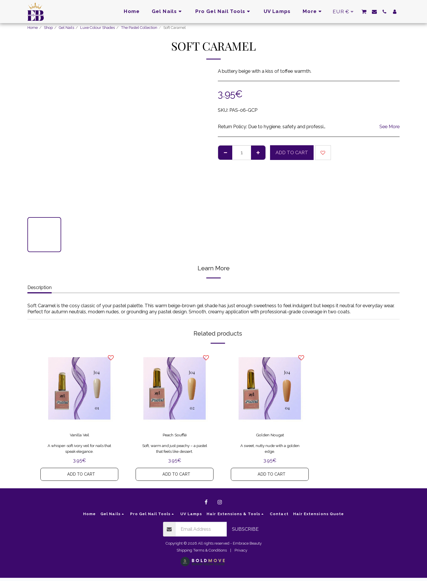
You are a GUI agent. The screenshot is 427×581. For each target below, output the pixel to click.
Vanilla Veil (79, 436)
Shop (48, 27)
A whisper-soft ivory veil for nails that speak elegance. (79, 451)
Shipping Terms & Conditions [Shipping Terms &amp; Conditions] (202, 553)
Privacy (241, 553)
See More (389, 126)
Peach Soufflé (174, 436)
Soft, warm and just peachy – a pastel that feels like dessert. (174, 451)
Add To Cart (292, 152)
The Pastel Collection (139, 27)
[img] (79, 388)
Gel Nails (66, 27)
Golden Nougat (269, 436)
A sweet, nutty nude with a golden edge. (270, 451)
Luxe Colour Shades (97, 27)
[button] (364, 11)
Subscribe (245, 532)
